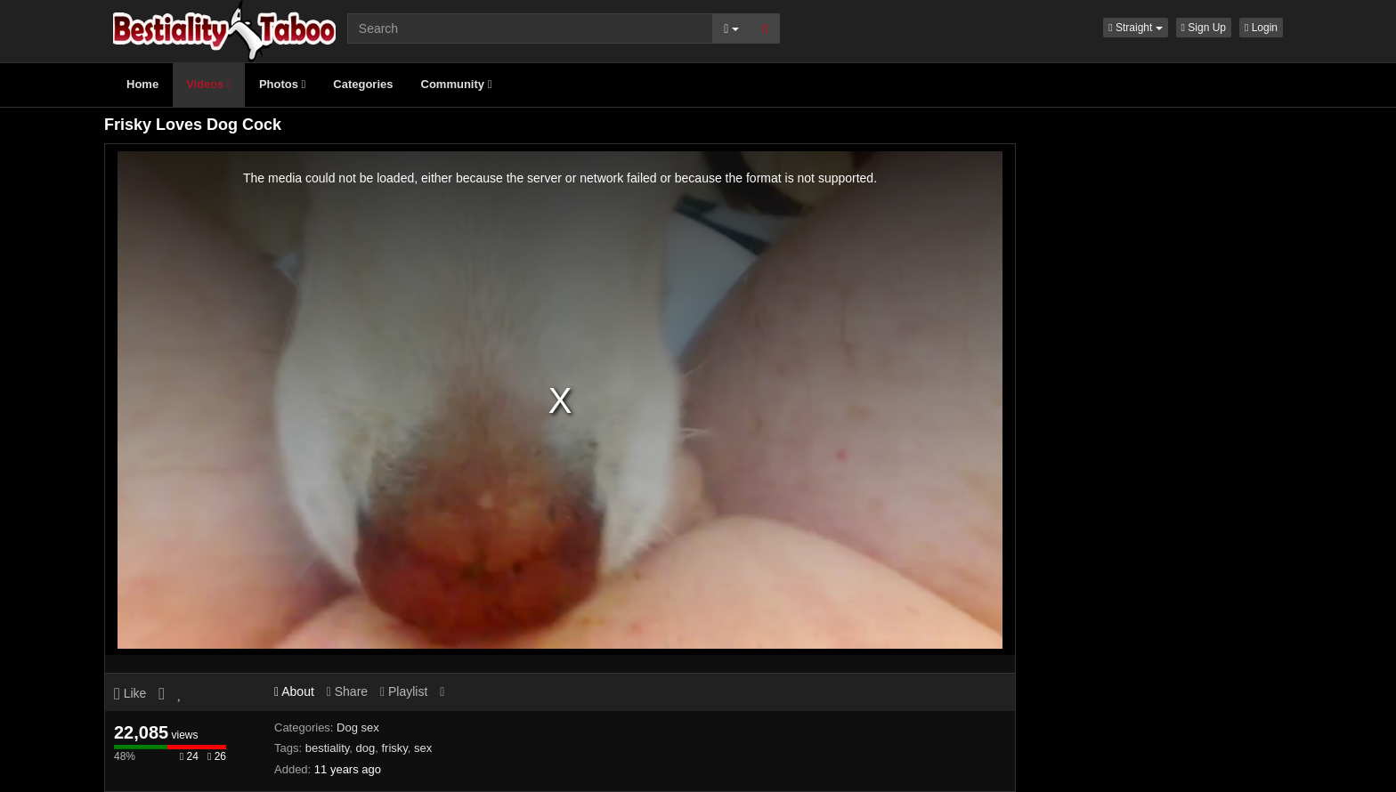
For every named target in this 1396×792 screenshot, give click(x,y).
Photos (282, 84)
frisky (394, 748)
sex (423, 748)
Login (1261, 27)
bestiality (327, 748)
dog (366, 748)
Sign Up (1203, 27)
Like (130, 693)
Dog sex (358, 727)
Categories (363, 84)
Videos (208, 84)
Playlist (403, 691)
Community (456, 84)
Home (142, 84)
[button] (1135, 27)
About (294, 691)
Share (347, 691)
